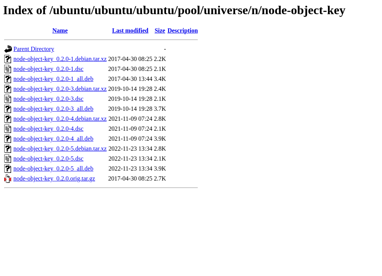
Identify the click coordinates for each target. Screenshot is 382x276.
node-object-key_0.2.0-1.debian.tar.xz (60, 59)
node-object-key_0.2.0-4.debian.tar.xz (60, 118)
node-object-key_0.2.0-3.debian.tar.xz (60, 88)
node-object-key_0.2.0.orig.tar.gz (54, 178)
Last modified (130, 30)
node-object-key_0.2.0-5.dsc (48, 158)
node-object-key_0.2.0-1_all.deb (53, 79)
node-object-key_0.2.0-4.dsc (48, 128)
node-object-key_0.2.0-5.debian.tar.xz (60, 148)
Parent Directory (33, 49)
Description (183, 30)
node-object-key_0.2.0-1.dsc (48, 69)
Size (160, 30)
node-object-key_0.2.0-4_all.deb (53, 138)
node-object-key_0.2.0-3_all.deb (53, 108)
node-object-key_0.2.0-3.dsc (48, 98)
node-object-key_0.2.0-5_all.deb (53, 168)
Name (60, 30)
